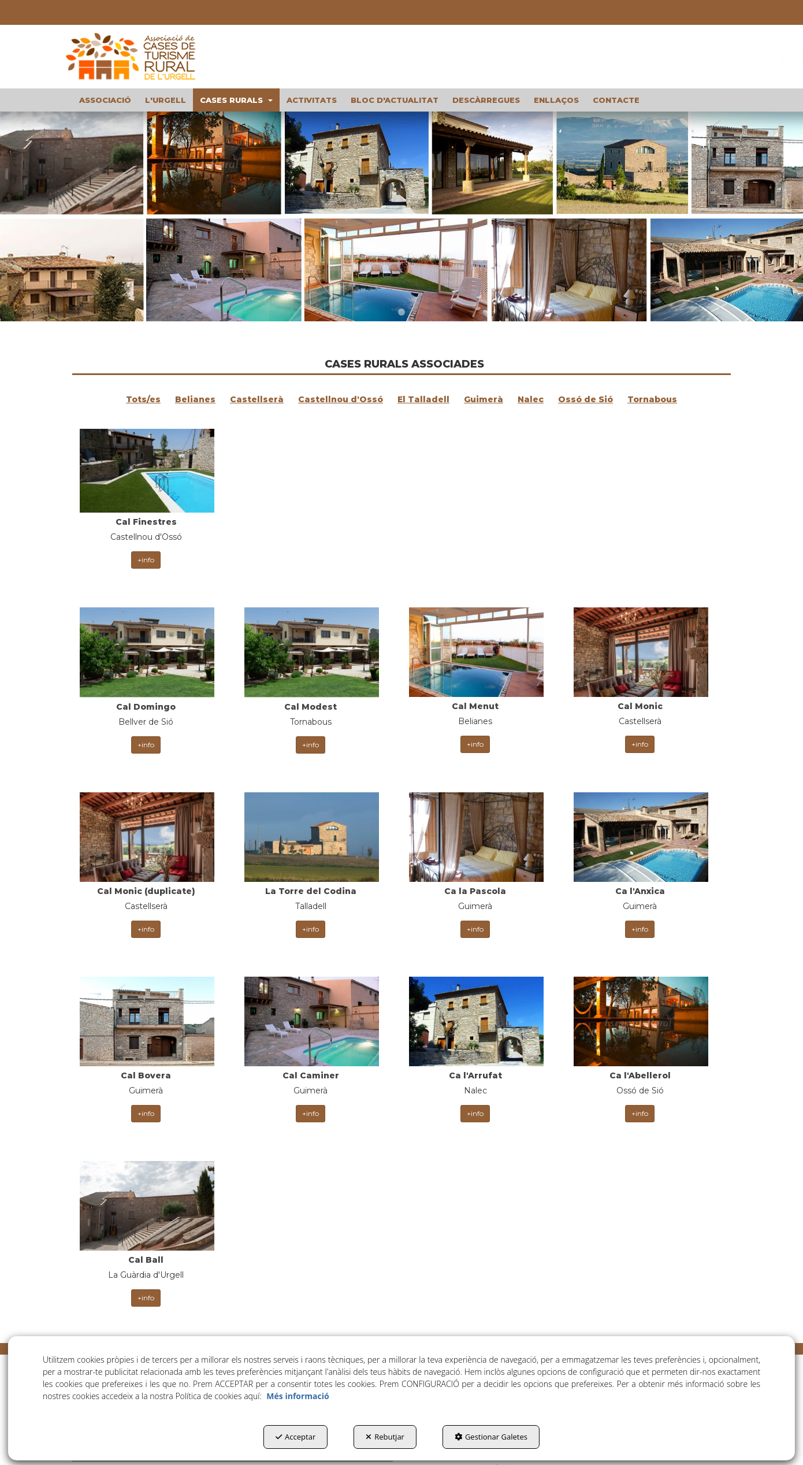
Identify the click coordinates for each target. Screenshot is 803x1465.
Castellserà (257, 399)
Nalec (531, 399)
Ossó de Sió (585, 399)
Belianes (195, 399)
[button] (142, 57)
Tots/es (143, 399)
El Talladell (423, 399)
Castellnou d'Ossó (340, 399)
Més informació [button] (297, 1395)
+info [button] (145, 542)
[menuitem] (105, 100)
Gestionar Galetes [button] (491, 1436)
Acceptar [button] (295, 1436)
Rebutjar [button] (385, 1436)
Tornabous (652, 399)
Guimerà (483, 399)
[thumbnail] (146, 498)
